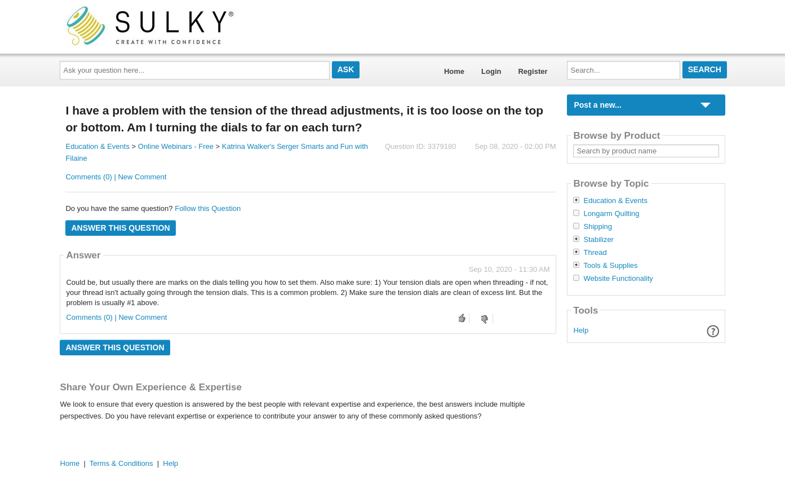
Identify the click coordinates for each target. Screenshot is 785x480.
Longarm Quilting (611, 214)
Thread (594, 253)
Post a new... (597, 104)
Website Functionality (618, 279)
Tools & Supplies (610, 266)
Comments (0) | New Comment (115, 177)
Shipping (597, 227)
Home (454, 71)
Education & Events (97, 146)
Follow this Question (208, 208)
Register (532, 71)
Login (491, 71)
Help (581, 330)
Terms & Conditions (121, 463)
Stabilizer (598, 240)
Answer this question (120, 227)
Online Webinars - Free (176, 146)
